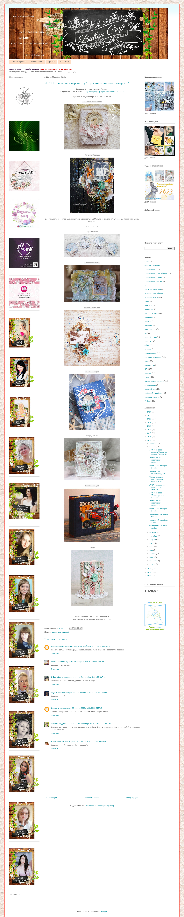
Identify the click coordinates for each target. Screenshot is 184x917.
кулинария (149, 317)
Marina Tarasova (58, 662)
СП (146, 369)
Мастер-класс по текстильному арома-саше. (156, 479)
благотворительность (153, 265)
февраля (154, 561)
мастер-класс (150, 329)
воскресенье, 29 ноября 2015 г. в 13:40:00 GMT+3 (86, 692)
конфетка (148, 305)
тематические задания (154, 381)
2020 (149, 422)
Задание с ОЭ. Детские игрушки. (157, 472)
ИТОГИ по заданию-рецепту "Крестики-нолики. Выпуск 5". (158, 452)
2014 (149, 569)
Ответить (55, 653)
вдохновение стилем (153, 277)
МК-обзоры (64, 62)
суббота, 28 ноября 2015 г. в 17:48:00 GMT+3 (85, 662)
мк (146, 333)
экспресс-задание (152, 397)
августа (153, 539)
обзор (147, 345)
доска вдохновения (153, 289)
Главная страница (19, 62)
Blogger (104, 911)
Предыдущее (132, 797)
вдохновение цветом (153, 281)
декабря (153, 443)
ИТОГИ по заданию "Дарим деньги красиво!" (157, 495)
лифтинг (148, 321)
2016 (149, 437)
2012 (149, 576)
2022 (149, 415)
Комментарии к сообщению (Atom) (99, 806)
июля (152, 543)
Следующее (51, 797)
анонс (147, 261)
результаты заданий (60, 632)
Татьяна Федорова (59, 723)
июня (152, 547)
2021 (149, 419)
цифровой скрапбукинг (154, 393)
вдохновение (150, 269)
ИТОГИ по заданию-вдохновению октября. (157, 487)
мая (151, 550)
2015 (149, 440)
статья (147, 377)
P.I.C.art (148, 401)
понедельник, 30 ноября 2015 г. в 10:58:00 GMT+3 (81, 708)
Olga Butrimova (92, 232)
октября (153, 532)
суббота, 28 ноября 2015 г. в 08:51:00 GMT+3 (91, 646)
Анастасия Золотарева (61, 646)
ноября (153, 447)
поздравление (150, 353)
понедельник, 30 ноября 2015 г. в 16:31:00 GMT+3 (90, 723)
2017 (149, 433)
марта (152, 557)
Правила (51, 62)
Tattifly (92, 548)
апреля (153, 553)
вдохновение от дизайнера (156, 273)
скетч (147, 361)
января (153, 564)
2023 (149, 412)
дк (145, 285)
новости (148, 341)
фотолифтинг (150, 389)
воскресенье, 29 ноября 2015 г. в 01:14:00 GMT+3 (84, 677)
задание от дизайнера (154, 293)
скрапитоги (149, 365)
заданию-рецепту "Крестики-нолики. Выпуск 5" (105, 91)
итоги (147, 301)
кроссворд (149, 309)
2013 (149, 572)
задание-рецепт (151, 297)
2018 (149, 429)
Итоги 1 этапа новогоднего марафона (155, 503)
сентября (154, 536)
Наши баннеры (37, 62)
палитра (148, 349)
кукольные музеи (152, 313)
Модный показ (151, 337)
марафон (148, 325)
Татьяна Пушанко (92, 155)
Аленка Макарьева (59, 741)
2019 (149, 426)
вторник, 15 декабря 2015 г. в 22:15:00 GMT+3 (88, 741)
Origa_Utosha (57, 677)
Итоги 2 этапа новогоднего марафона (155, 460)
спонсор (148, 373)
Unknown (55, 708)
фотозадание (150, 385)
